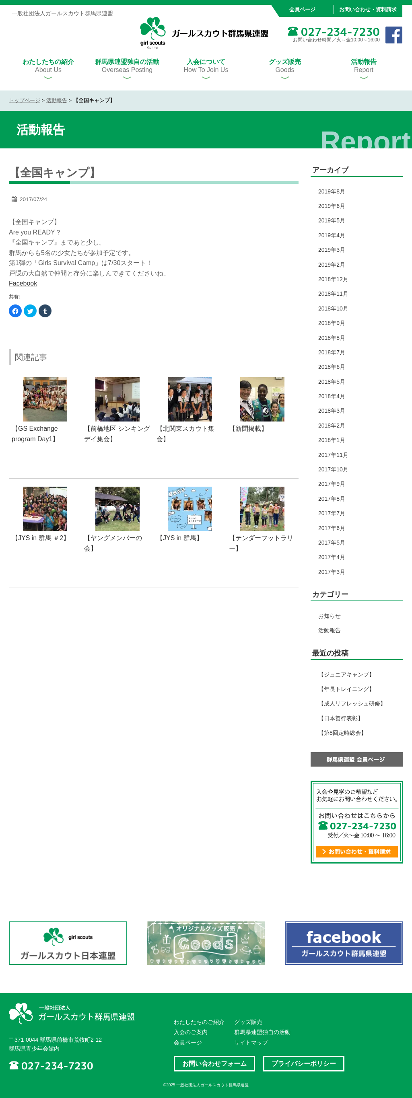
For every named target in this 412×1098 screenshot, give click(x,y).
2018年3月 (331, 410)
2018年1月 (331, 440)
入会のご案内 (191, 1032)
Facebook (23, 283)
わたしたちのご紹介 (199, 1022)
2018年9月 (331, 323)
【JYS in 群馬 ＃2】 (41, 538)
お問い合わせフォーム (214, 1063)
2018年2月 (331, 425)
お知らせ (329, 616)
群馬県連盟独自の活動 (262, 1032)
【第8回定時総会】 (342, 733)
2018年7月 (331, 352)
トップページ (24, 100)
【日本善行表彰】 (340, 718)
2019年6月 (331, 206)
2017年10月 (333, 469)
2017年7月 (331, 513)
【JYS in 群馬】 (180, 538)
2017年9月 (331, 484)
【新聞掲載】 (248, 428)
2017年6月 (331, 528)
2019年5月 (331, 220)
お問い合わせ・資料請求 (368, 9)
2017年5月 (331, 542)
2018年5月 (331, 381)
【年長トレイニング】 (346, 689)
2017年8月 (331, 499)
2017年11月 (333, 455)
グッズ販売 (248, 1022)
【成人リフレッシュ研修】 (352, 703)
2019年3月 (331, 250)
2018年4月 (331, 396)
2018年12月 (333, 279)
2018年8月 (331, 338)
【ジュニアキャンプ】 (346, 674)
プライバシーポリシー (304, 1063)
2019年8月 (331, 191)
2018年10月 (333, 308)
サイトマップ (251, 1042)
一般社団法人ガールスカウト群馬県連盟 (204, 33)
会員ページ (302, 9)
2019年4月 (331, 235)
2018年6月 (331, 367)
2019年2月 (331, 264)
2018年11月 (333, 293)
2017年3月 (331, 572)
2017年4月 (331, 557)
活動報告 (56, 100)
